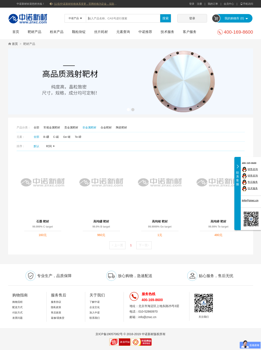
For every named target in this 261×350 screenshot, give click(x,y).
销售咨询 (253, 169)
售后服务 (253, 182)
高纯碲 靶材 (218, 221)
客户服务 (189, 32)
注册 (199, 3)
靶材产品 (34, 32)
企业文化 (94, 307)
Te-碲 (78, 136)
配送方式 (17, 307)
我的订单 (213, 3)
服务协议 (56, 301)
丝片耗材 (101, 32)
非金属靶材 (89, 127)
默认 (38, 146)
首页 (15, 32)
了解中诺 (94, 301)
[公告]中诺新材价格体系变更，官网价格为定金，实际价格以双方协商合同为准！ (86, 3)
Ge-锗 (67, 136)
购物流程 (17, 301)
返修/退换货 (57, 317)
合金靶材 (106, 127)
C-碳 (56, 136)
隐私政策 (56, 307)
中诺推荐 (145, 32)
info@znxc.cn (250, 200)
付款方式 (17, 312)
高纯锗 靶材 (160, 221)
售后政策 (56, 312)
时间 (50, 146)
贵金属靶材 (71, 127)
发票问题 (17, 317)
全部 (36, 127)
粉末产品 (56, 32)
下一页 (144, 245)
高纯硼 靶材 (101, 221)
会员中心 (229, 3)
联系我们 (94, 317)
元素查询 (123, 32)
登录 (191, 3)
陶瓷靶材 (121, 127)
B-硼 (46, 136)
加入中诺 (94, 312)
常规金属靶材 (51, 127)
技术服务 (167, 32)
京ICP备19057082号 (109, 334)
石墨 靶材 (42, 221)
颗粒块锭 (79, 32)
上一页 (117, 245)
